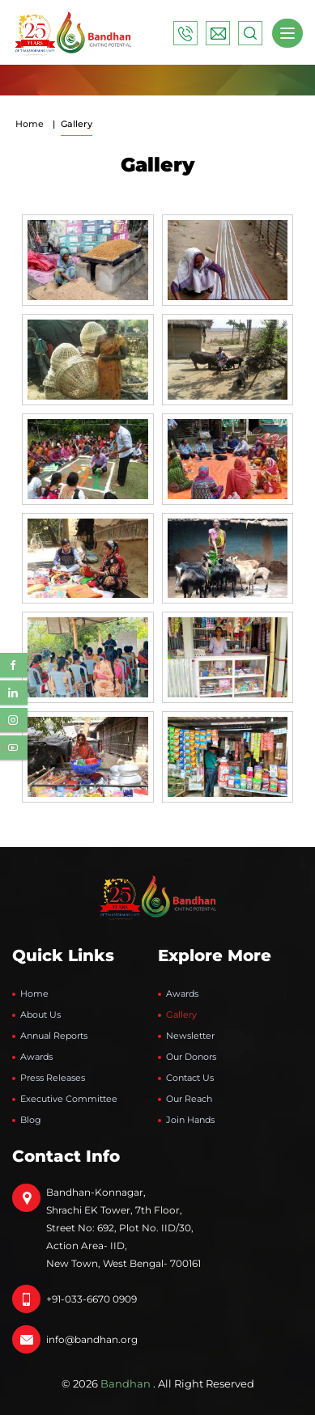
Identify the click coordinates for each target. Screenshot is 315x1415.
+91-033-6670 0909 (91, 1299)
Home (29, 123)
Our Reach (189, 1098)
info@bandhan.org (92, 1339)
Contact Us (190, 1077)
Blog (30, 1119)
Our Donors (191, 1056)
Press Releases (52, 1077)
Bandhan (125, 1383)
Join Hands (190, 1119)
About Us (40, 1014)
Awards (36, 1056)
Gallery (181, 1014)
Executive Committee (68, 1098)
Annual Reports (53, 1035)
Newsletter (190, 1035)
